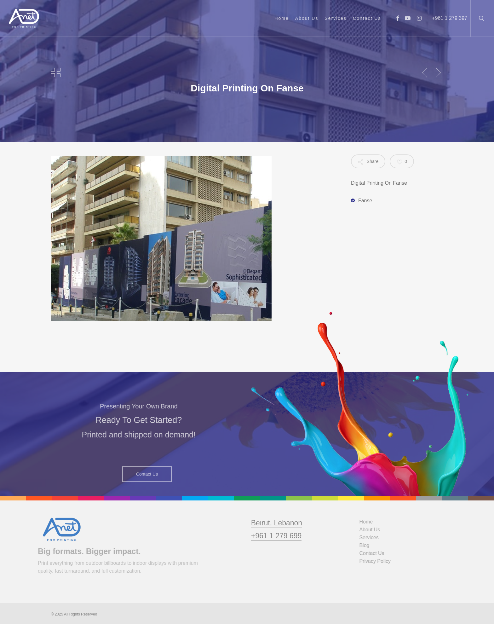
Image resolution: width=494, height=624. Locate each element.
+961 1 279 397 (449, 18)
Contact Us (375, 553)
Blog (368, 545)
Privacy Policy (378, 561)
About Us (373, 529)
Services (372, 537)
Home (369, 521)
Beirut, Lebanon (276, 536)
